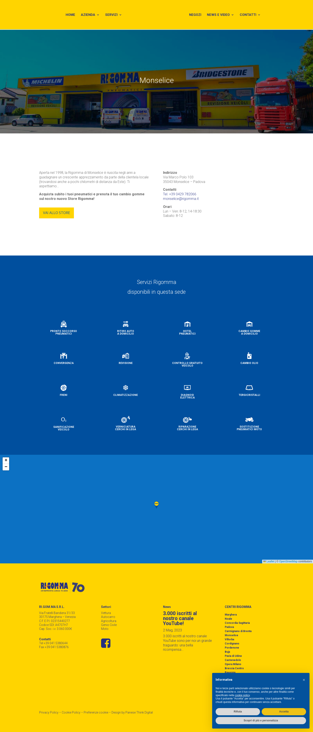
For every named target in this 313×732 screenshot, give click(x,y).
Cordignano (232, 643)
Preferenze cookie (96, 712)
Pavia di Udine (233, 655)
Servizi (111, 15)
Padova (229, 627)
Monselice (231, 635)
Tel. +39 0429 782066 (179, 194)
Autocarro (108, 617)
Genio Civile (109, 625)
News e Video (219, 15)
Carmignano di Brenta (238, 631)
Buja (227, 651)
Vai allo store (56, 212)
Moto (104, 629)
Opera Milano (233, 664)
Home (70, 15)
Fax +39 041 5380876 (54, 647)
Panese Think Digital (139, 712)
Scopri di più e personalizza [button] (261, 720)
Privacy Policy (48, 712)
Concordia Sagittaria (237, 622)
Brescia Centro (234, 668)
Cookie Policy (71, 712)
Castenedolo (233, 660)
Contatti (249, 15)
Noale (228, 618)
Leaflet (268, 561)
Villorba (229, 639)
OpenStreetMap (288, 561)
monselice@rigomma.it (181, 199)
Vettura (106, 613)
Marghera (231, 614)
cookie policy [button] (242, 695)
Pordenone (232, 647)
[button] (156, 505)
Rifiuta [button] (238, 711)
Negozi (196, 15)
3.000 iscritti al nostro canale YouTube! (180, 618)
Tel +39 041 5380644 (53, 643)
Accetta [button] (283, 711)
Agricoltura (108, 621)
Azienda (87, 15)
